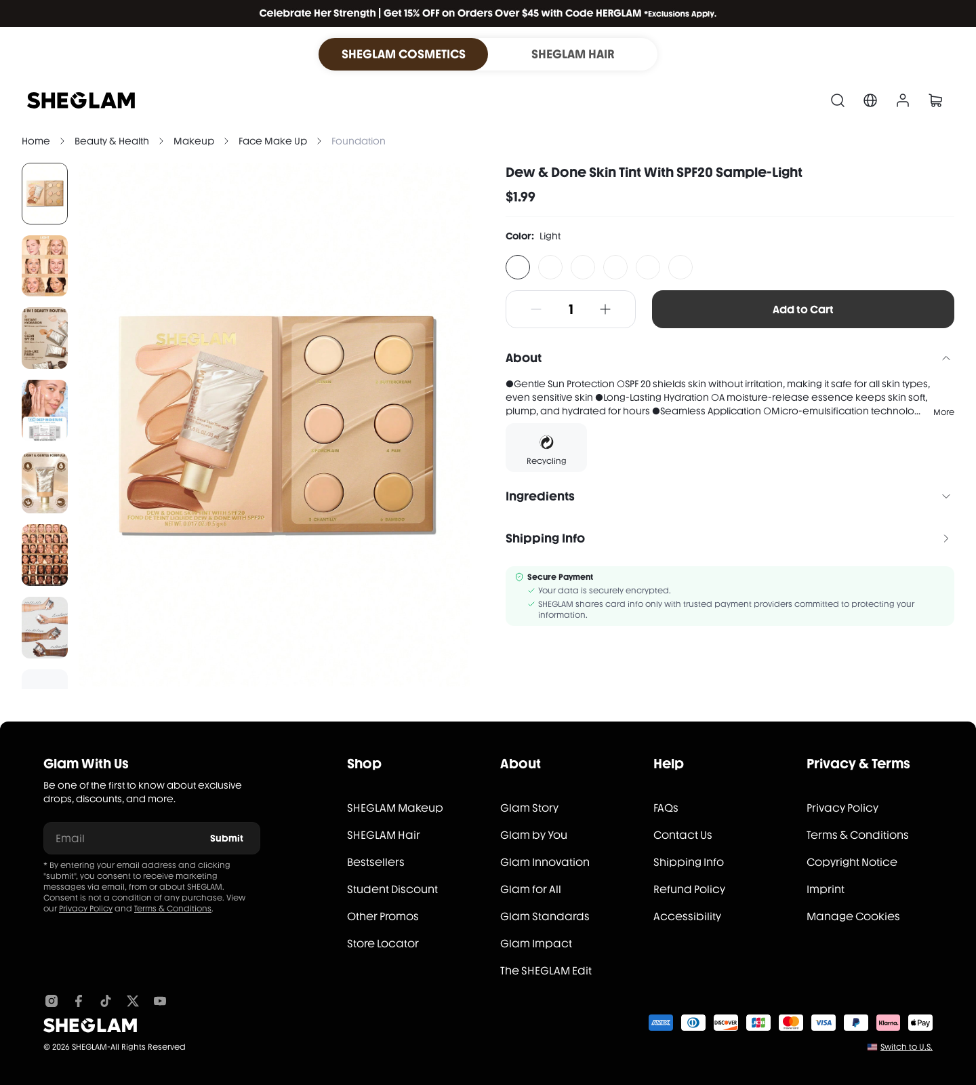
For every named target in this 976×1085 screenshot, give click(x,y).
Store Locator (383, 943)
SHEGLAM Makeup (395, 808)
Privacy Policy (86, 908)
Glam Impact (536, 943)
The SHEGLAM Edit (546, 970)
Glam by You (533, 835)
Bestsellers (376, 862)
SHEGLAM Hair (383, 835)
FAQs (665, 808)
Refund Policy (689, 889)
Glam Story (529, 808)
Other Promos (383, 916)
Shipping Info (688, 862)
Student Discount (392, 889)
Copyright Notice (852, 862)
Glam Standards (545, 916)
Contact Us (682, 835)
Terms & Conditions (172, 908)
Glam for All (530, 889)
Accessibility (687, 916)
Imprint (826, 889)
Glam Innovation (545, 862)
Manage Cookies (853, 916)
